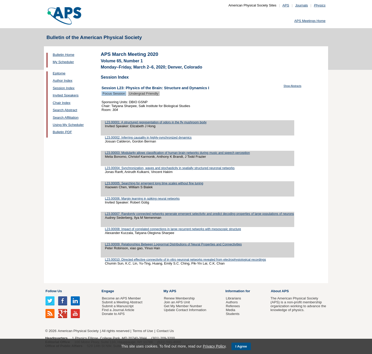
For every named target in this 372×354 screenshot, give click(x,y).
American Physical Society (78, 331)
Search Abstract (65, 110)
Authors (232, 302)
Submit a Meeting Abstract (122, 302)
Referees (233, 306)
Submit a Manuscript (117, 306)
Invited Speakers (66, 95)
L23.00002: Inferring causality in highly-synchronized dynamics (148, 137)
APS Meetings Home (310, 21)
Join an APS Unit (177, 302)
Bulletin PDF (62, 132)
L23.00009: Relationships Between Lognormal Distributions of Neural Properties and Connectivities (173, 244)
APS (285, 5)
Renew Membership (179, 298)
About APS (280, 291)
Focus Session (114, 93)
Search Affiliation (66, 117)
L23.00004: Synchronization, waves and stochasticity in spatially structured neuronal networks (170, 168)
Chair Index (62, 103)
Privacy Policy (214, 346)
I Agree (241, 346)
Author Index (62, 80)
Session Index (63, 88)
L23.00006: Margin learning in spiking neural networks (142, 198)
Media (230, 310)
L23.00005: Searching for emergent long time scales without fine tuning (154, 183)
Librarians (233, 298)
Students (232, 314)
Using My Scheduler (68, 125)
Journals (301, 5)
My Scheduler (63, 62)
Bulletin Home (63, 55)
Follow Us (53, 291)
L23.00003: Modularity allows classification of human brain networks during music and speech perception (177, 153)
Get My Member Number (183, 306)
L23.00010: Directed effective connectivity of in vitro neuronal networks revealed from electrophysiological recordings (185, 259)
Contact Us (165, 331)
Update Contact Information (185, 310)
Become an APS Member (121, 298)
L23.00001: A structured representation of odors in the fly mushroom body (155, 122)
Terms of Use (143, 331)
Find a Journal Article (118, 310)
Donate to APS (113, 314)
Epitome (59, 73)
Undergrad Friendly (143, 93)
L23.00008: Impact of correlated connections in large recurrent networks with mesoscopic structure (173, 229)
